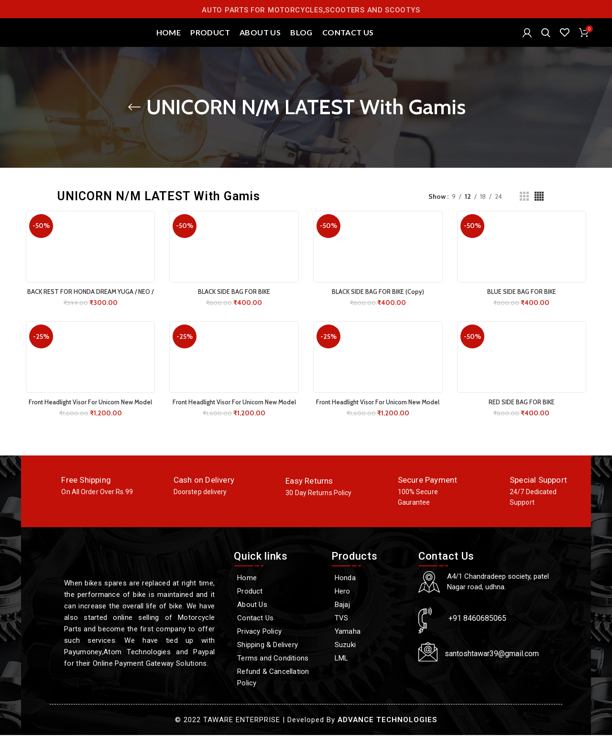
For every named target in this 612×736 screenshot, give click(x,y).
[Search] (545, 38)
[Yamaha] (370, 632)
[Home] (278, 578)
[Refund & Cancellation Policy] (278, 678)
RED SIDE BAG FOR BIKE (525, 412)
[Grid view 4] (539, 206)
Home (32, 207)
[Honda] (370, 578)
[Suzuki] (370, 645)
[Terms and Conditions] (278, 659)
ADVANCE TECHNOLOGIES (387, 720)
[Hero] (370, 592)
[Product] (278, 592)
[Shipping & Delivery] (278, 645)
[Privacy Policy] (278, 632)
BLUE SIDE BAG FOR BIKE (525, 302)
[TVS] (370, 619)
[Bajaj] (370, 605)
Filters (581, 207)
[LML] (370, 659)
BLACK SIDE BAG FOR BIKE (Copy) (379, 302)
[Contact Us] (278, 619)
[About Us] (278, 605)
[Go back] (134, 117)
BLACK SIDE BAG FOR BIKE (233, 302)
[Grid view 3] (524, 206)
